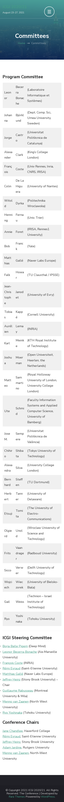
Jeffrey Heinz (11, 679)
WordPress (48, 796)
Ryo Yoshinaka (12, 713)
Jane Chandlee (13, 731)
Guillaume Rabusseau (18, 691)
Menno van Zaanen (16, 701)
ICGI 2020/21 (15, 7)
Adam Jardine (12, 747)
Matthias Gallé (13, 674)
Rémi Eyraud (11, 668)
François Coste (13, 663)
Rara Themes (17, 796)
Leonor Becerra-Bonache (20, 652)
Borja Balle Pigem (15, 646)
